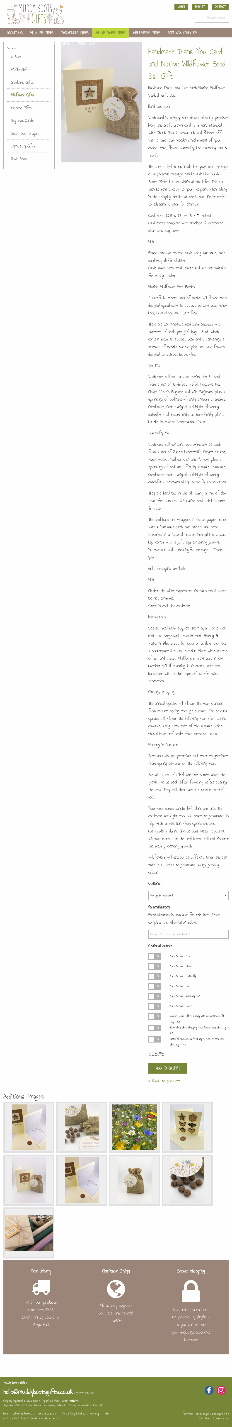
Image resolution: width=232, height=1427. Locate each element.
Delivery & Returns (22, 1414)
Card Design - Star (180, 956)
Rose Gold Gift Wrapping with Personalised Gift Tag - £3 (199, 1030)
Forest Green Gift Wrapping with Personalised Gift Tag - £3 (197, 1019)
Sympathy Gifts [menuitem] (58, 43)
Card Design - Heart (181, 1006)
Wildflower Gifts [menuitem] (111, 33)
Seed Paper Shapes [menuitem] (23, 43)
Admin (107, 1414)
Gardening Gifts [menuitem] (75, 33)
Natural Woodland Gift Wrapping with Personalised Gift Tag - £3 (197, 1042)
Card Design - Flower (181, 966)
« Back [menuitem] (16, 57)
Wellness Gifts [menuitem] (146, 33)
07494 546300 (85, 1393)
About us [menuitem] (15, 33)
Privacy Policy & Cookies (73, 1414)
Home (5, 1414)
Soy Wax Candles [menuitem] (182, 33)
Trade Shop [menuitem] (87, 43)
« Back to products (164, 1080)
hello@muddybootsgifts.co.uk (38, 1392)
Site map (94, 1414)
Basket (200, 6)
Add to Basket (168, 1068)
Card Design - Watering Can (185, 996)
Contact (220, 6)
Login (181, 6)
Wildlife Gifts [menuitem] (41, 33)
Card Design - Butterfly (183, 976)
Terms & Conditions (46, 1414)
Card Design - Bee (179, 986)
